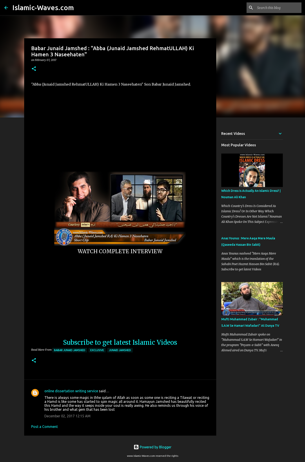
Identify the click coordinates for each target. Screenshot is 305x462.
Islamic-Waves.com (43, 7)
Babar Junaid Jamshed (69, 350)
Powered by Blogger (152, 447)
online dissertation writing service (71, 391)
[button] (33, 69)
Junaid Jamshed (120, 350)
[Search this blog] (278, 7)
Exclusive (97, 350)
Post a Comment (44, 427)
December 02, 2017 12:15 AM (67, 416)
